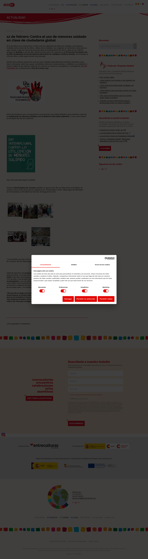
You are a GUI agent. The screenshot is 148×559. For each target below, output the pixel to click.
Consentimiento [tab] (45, 264)
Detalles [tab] (74, 264)
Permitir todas (106, 299)
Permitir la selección (86, 299)
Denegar (68, 299)
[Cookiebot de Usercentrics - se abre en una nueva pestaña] (106, 258)
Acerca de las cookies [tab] (102, 264)
